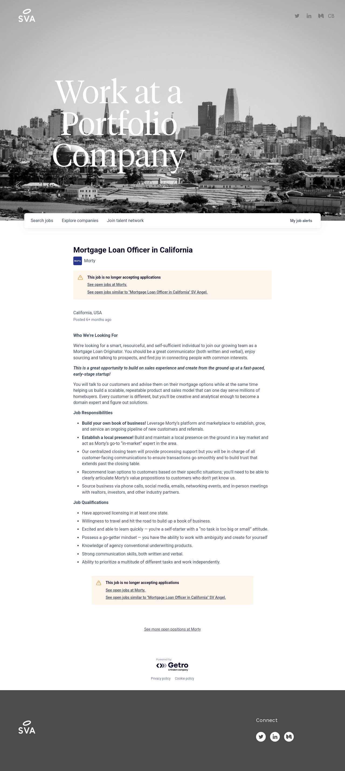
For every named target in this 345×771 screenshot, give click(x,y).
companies (80, 220)
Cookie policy (184, 678)
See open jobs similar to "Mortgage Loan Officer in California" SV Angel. (147, 292)
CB (331, 16)
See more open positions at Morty (172, 629)
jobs (42, 220)
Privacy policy (161, 678)
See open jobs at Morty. (107, 284)
